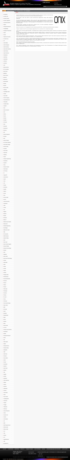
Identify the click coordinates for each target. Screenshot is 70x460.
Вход (56, 0)
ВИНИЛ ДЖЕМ (61, 8)
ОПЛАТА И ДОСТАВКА (47, 8)
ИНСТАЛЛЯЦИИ (19, 8)
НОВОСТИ (23, 8)
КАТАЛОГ (1, 8)
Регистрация (60, 0)
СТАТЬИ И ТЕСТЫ (55, 8)
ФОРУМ (65, 8)
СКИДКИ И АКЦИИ (12, 8)
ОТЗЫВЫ (68, 8)
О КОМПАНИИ (6, 8)
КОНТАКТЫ (27, 8)
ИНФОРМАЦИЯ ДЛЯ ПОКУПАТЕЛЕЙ (36, 8)
